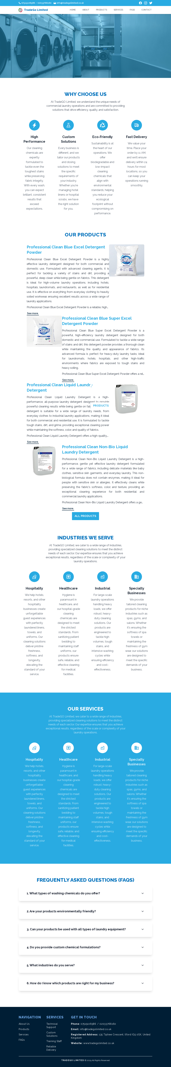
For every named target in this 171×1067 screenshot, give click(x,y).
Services (118, 10)
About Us (24, 1024)
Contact (146, 10)
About (85, 10)
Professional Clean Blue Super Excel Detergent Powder (96, 321)
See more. (33, 313)
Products (101, 10)
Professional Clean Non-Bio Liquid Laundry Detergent (95, 449)
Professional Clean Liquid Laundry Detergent (60, 387)
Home (73, 10)
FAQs (132, 10)
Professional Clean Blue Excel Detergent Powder (66, 250)
